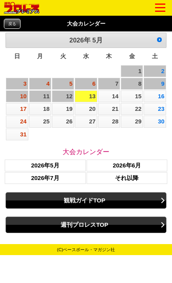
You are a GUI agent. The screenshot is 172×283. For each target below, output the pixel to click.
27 (92, 121)
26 (69, 121)
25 (46, 121)
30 (161, 121)
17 (23, 109)
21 (115, 109)
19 (69, 109)
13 (92, 96)
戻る (12, 24)
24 (23, 121)
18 (46, 109)
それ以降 (127, 178)
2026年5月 (45, 165)
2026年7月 (45, 178)
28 (115, 121)
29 (138, 121)
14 (115, 96)
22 (138, 109)
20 (92, 109)
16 (161, 96)
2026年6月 (127, 165)
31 (23, 134)
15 (138, 96)
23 (161, 109)
